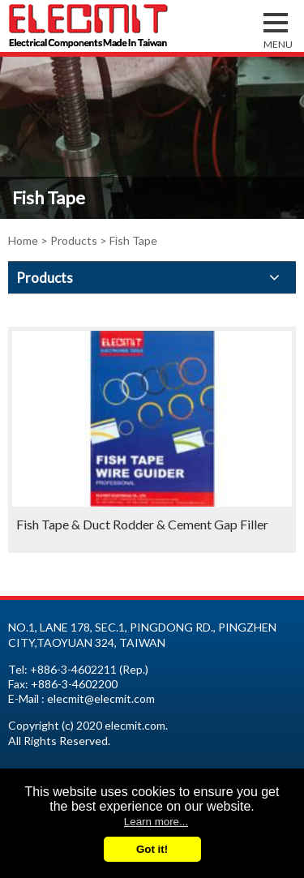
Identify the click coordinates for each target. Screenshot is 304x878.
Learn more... (156, 822)
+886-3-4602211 (73, 669)
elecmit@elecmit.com (101, 698)
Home (23, 240)
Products (73, 240)
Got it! (152, 849)
